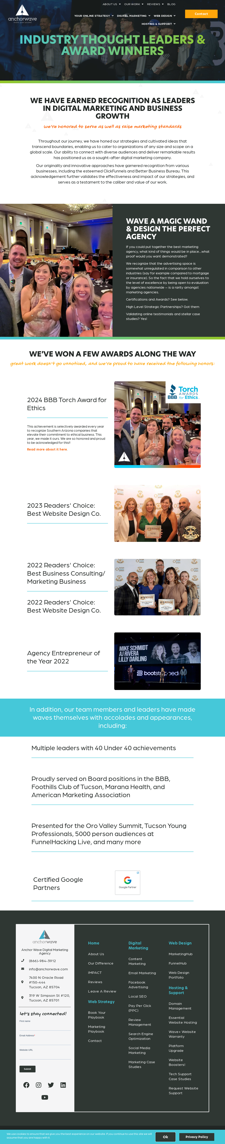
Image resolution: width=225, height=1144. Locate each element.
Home (93, 943)
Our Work (134, 4)
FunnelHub (178, 963)
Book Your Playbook (97, 1014)
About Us (112, 4)
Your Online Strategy (94, 15)
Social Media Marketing (139, 1050)
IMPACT (95, 972)
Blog (171, 4)
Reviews (155, 4)
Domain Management (180, 1005)
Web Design (165, 15)
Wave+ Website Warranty (182, 1033)
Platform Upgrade (176, 1047)
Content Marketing (137, 961)
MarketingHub (181, 953)
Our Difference (100, 963)
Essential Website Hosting (183, 1019)
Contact (95, 1040)
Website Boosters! (177, 1062)
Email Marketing (142, 972)
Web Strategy (101, 1001)
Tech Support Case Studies (180, 1076)
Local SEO (137, 996)
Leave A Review (102, 991)
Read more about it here (47, 449)
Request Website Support (183, 1090)
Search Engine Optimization (140, 1036)
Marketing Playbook (96, 1028)
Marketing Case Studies (141, 1064)
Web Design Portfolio (179, 974)
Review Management (139, 1021)
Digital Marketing (133, 15)
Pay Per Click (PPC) (139, 1007)
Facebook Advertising (138, 984)
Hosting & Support (159, 24)
